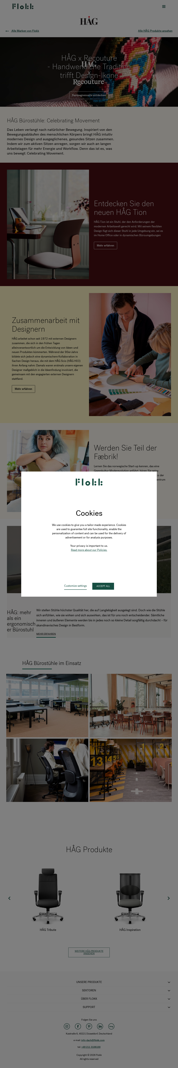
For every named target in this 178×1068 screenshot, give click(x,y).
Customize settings (75, 586)
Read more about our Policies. (89, 550)
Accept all (103, 586)
